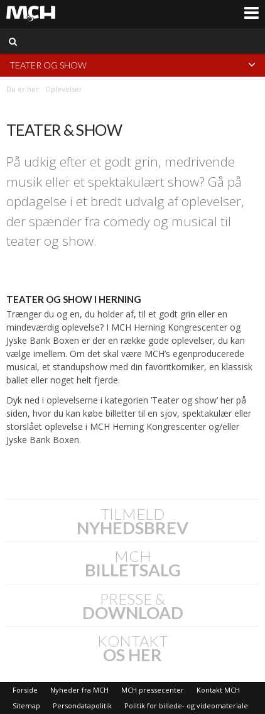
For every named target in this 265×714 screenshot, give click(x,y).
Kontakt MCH (218, 690)
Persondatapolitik (82, 705)
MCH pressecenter (152, 690)
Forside (25, 690)
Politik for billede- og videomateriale (186, 705)
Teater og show (132, 64)
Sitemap (26, 705)
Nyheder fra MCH (79, 690)
